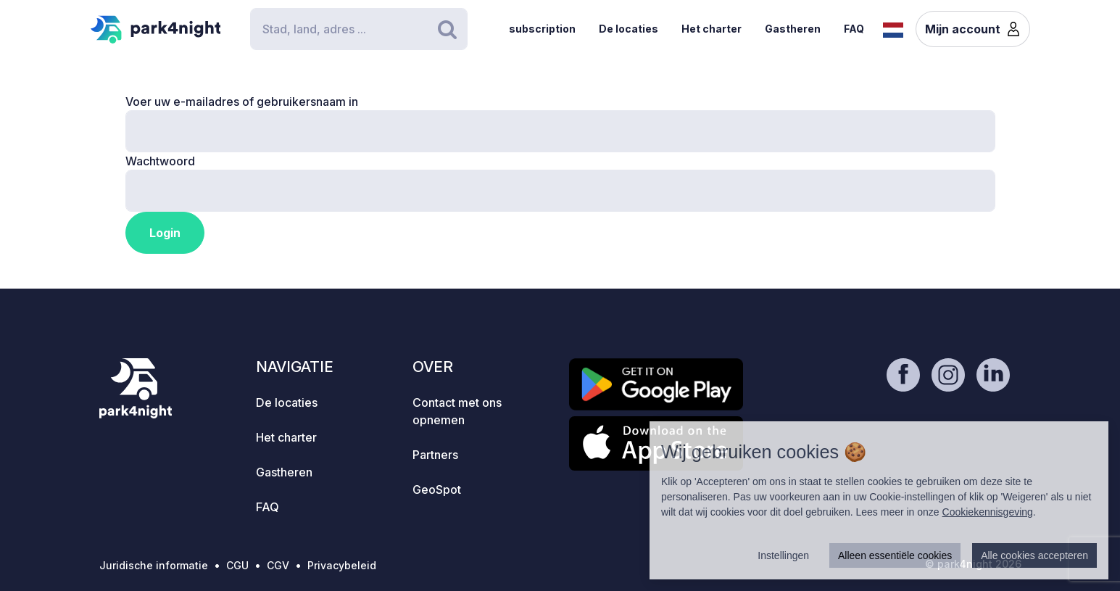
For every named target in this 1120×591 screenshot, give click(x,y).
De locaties (628, 28)
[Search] (359, 29)
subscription (542, 28)
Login (165, 233)
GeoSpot (436, 489)
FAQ (854, 28)
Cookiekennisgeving (987, 512)
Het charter (711, 28)
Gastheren (793, 28)
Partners (435, 454)
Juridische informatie (153, 565)
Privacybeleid (341, 565)
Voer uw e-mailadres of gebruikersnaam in (241, 101)
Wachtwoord (160, 161)
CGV (278, 565)
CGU (237, 565)
